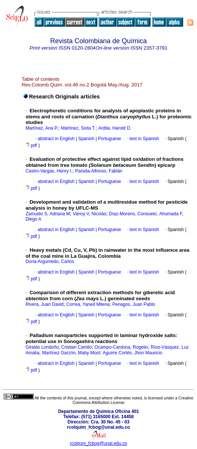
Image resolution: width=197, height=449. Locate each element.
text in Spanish (144, 138)
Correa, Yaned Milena (88, 304)
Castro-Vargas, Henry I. (48, 171)
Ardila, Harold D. (114, 128)
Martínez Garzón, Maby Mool (71, 352)
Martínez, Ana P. (41, 128)
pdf (31, 145)
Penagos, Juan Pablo (133, 304)
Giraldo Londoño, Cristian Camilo (58, 347)
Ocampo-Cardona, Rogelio (121, 347)
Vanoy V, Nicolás (89, 213)
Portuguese (109, 138)
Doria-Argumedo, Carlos (49, 261)
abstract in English (56, 138)
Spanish (85, 138)
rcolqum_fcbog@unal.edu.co (98, 443)
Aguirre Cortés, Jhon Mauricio (132, 352)
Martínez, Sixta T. (78, 128)
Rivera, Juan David (44, 304)
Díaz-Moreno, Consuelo (133, 213)
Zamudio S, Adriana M (47, 213)
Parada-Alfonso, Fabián (98, 171)
